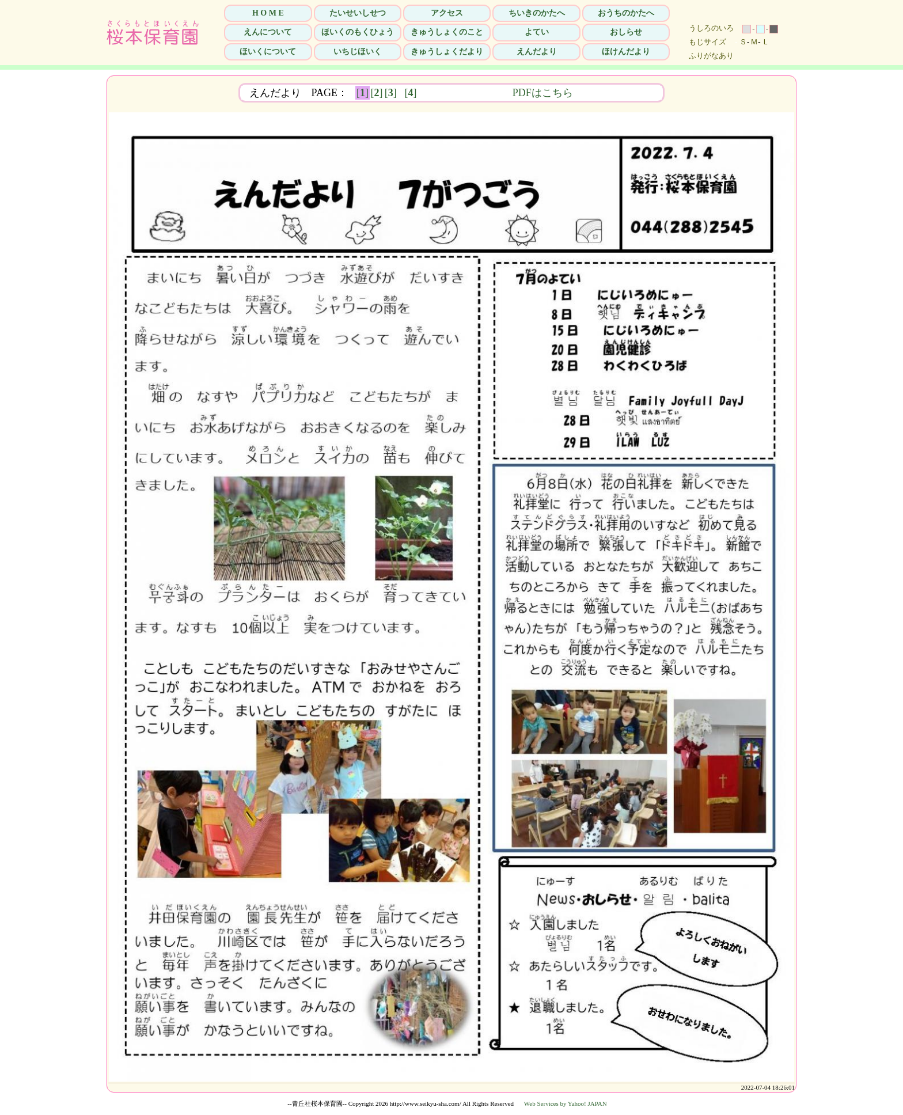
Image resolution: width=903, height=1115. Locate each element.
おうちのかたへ (626, 13)
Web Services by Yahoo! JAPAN (565, 1103)
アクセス (447, 13)
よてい (537, 32)
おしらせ (626, 32)
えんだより (537, 51)
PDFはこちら (615, 92)
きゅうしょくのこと (447, 32)
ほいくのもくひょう (357, 32)
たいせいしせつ (357, 13)
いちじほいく (357, 51)
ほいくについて (268, 51)
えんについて (268, 32)
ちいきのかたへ (537, 13)
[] (362, 92)
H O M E (268, 13)
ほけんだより (626, 51)
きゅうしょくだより (447, 51)
